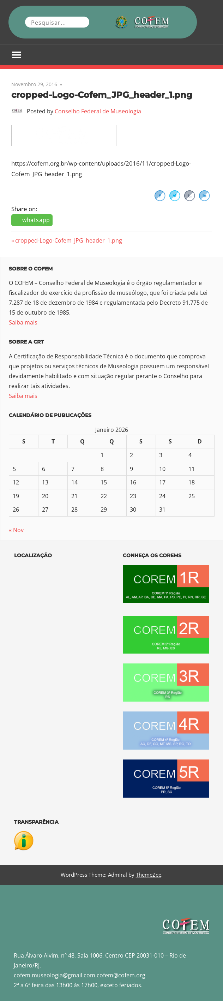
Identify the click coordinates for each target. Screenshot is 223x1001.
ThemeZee (148, 874)
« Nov (16, 530)
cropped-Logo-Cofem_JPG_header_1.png (68, 240)
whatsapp (36, 220)
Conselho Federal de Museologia (98, 111)
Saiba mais (23, 322)
